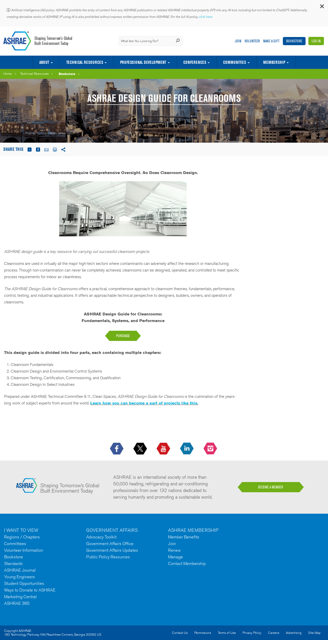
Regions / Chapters (22, 536)
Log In (316, 41)
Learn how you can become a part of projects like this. (144, 403)
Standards (13, 563)
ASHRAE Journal (20, 570)
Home (7, 73)
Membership (274, 62)
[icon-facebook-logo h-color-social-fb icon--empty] (117, 449)
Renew (174, 550)
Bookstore (294, 41)
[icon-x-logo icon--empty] (140, 449)
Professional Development (143, 62)
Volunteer (252, 41)
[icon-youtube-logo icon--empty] (164, 449)
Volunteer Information (23, 550)
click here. (206, 17)
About (44, 62)
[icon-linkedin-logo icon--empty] (187, 449)
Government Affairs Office (109, 543)
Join (238, 41)
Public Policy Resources (108, 556)
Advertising (293, 633)
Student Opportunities (24, 583)
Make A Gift (271, 41)
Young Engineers (19, 576)
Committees (15, 543)
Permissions (202, 633)
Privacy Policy (252, 633)
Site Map (314, 633)
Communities (234, 62)
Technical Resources (84, 62)
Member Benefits (183, 536)
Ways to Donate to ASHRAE (29, 590)
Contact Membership (187, 563)
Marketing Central (20, 596)
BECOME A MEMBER (270, 487)
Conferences (194, 62)
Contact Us (180, 633)
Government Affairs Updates (112, 550)
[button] (321, 7)
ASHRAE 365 (17, 603)
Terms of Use (227, 633)
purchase (123, 335)
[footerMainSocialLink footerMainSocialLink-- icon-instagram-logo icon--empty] (210, 449)
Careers (273, 633)
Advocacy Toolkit (101, 536)
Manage (175, 556)
